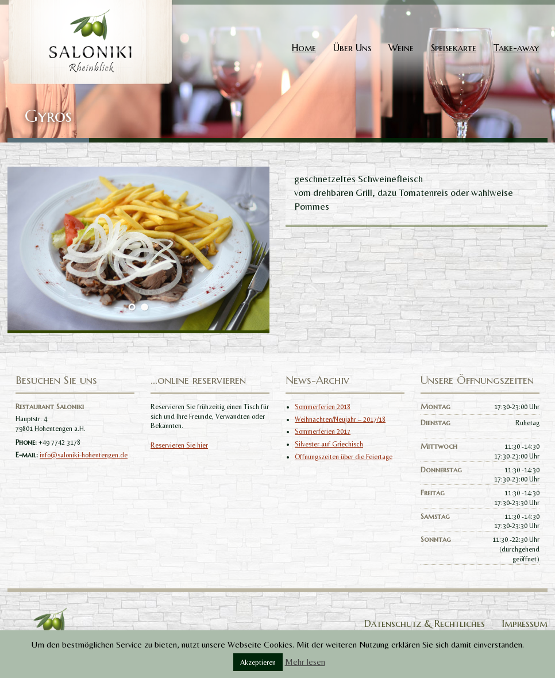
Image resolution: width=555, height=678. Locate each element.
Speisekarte (453, 47)
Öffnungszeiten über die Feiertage (343, 457)
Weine (401, 47)
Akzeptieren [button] (258, 662)
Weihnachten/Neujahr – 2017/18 (340, 419)
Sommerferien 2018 (322, 407)
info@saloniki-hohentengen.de (84, 455)
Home (304, 47)
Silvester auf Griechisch (329, 444)
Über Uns (352, 47)
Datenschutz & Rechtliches (424, 623)
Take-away (516, 47)
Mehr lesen (305, 662)
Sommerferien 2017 (322, 431)
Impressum (525, 623)
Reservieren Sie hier (179, 445)
